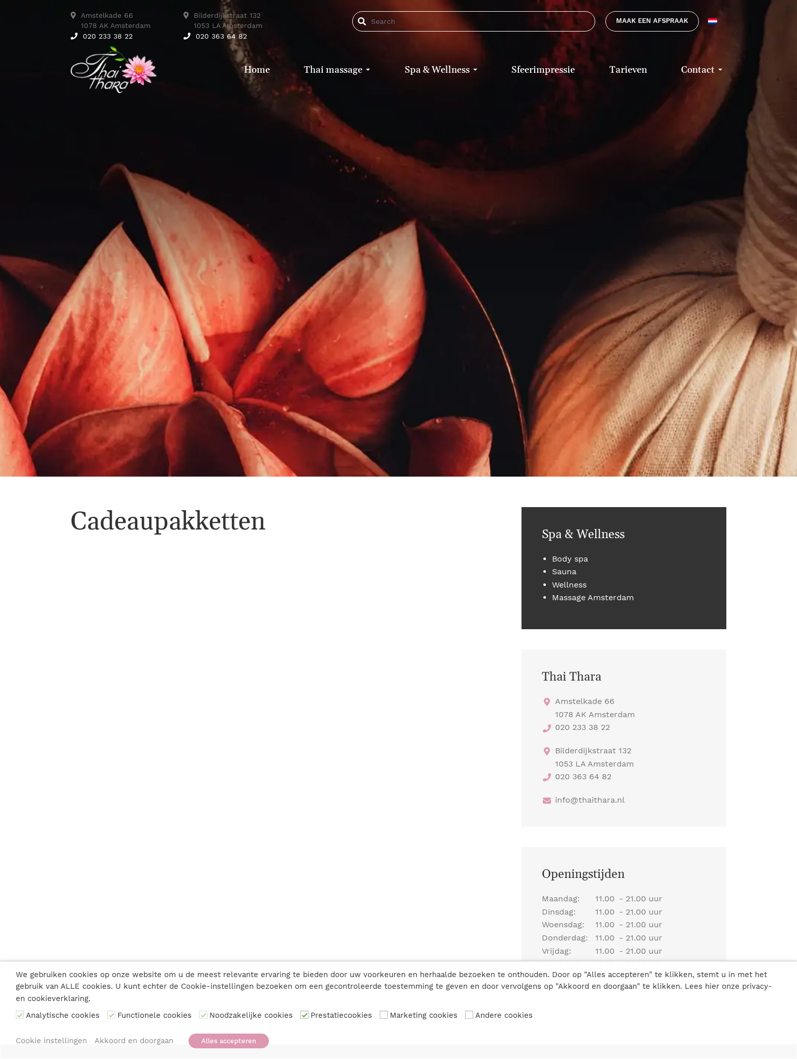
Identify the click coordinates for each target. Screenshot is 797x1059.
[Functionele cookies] (111, 1015)
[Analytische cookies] (20, 1015)
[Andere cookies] (469, 1015)
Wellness (569, 585)
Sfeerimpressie (543, 70)
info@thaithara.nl (590, 800)
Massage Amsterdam (593, 597)
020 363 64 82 (215, 36)
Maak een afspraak (652, 20)
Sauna (564, 571)
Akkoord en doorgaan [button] (134, 1040)
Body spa (570, 559)
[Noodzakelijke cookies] (203, 1015)
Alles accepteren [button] (228, 1041)
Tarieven (628, 70)
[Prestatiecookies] (304, 1015)
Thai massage (333, 70)
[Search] (404, 21)
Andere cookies (504, 1015)
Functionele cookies (154, 1015)
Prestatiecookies (341, 1015)
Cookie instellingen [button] (51, 1040)
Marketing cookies (423, 1015)
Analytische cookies (63, 1015)
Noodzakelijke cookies (251, 1015)
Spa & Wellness (437, 70)
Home (257, 70)
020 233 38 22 (102, 36)
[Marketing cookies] (384, 1015)
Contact (698, 70)
